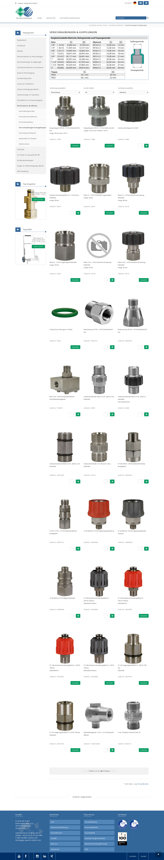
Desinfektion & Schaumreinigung (29, 100)
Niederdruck (21, 40)
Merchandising (22, 171)
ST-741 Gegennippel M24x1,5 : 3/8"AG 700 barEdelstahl (132, 667)
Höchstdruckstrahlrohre (28, 117)
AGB (52, 822)
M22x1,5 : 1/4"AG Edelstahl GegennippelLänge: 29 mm (97, 196)
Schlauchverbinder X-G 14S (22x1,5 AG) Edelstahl (97, 465)
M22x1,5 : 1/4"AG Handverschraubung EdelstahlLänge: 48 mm (131, 197)
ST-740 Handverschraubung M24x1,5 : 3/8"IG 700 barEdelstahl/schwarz (99, 667)
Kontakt (54, 838)
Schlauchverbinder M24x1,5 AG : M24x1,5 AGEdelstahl (65, 465)
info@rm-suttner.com (29, 838)
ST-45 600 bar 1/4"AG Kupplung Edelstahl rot (99, 531)
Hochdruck (21, 46)
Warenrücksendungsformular (96, 844)
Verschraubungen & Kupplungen (136, 25)
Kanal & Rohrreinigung (25, 73)
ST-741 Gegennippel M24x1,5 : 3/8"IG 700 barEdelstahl (65, 733)
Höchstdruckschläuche (27, 133)
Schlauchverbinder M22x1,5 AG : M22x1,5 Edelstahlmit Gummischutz (132, 399)
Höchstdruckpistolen (27, 111)
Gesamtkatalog (91, 822)
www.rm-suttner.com (33, 840)
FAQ (86, 849)
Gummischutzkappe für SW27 (128, 128)
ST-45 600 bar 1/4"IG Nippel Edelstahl (62, 598)
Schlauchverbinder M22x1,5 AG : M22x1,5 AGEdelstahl (99, 398)
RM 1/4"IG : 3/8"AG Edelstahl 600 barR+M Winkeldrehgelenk (62, 398)
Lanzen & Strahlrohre (25, 84)
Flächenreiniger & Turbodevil (28, 95)
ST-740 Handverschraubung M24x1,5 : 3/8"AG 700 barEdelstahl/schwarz (97, 600)
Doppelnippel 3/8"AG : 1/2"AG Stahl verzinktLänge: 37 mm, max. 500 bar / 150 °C (99, 129)
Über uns (54, 844)
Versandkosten (143, 784)
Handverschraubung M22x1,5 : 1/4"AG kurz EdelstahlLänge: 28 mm (64, 197)
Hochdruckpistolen (24, 78)
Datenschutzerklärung (59, 827)
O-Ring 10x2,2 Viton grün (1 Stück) (61, 329)
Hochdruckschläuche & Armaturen (30, 67)
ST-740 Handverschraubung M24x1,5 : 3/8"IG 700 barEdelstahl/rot (65, 667)
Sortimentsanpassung (70, 18)
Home (39, 18)
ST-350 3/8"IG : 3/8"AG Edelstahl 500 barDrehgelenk (131, 465)
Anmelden (128, 3)
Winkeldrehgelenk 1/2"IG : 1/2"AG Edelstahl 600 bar (99, 733)
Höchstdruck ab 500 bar (116, 25)
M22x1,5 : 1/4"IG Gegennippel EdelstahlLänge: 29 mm (63, 263)
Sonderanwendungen (25, 160)
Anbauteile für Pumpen (27, 138)
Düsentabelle (90, 833)
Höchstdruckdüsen (26, 122)
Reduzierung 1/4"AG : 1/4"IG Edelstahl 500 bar (98, 330)
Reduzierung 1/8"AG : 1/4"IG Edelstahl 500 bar (132, 330)
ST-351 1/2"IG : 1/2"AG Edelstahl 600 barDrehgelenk (63, 532)
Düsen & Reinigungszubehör (28, 89)
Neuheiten (50, 18)
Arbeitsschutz (24, 144)
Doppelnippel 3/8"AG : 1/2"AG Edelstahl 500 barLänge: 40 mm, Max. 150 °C (64, 130)
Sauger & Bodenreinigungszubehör (30, 166)
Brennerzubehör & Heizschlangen (30, 56)
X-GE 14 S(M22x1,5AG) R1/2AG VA (129, 732)
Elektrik (20, 51)
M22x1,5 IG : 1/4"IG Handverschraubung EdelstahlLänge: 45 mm (97, 265)
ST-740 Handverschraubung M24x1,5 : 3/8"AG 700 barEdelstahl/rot (131, 600)
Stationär (20, 149)
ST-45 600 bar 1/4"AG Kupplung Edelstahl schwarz (132, 532)
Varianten (75, 146)
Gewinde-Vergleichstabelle (95, 838)
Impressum (55, 849)
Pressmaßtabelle (91, 827)
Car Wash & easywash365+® (28, 155)
